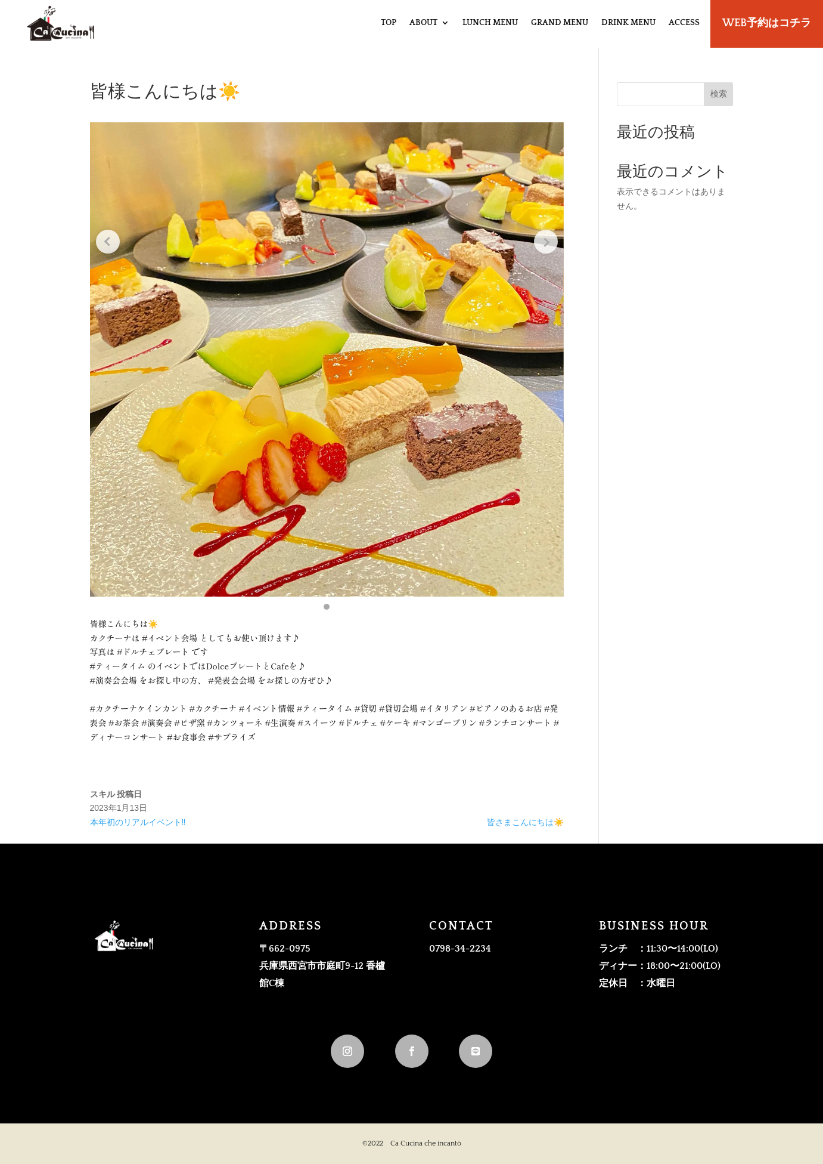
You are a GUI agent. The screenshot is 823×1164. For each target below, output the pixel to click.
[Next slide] (546, 242)
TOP (388, 22)
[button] (327, 607)
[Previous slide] (108, 242)
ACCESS (684, 22)
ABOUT (423, 22)
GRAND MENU (559, 22)
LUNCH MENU (490, 22)
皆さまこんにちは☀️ (525, 822)
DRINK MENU (628, 22)
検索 (718, 93)
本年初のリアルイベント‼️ (138, 822)
